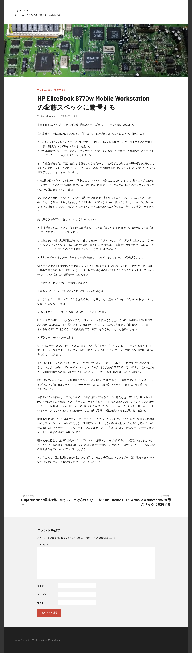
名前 (40, 585)
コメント (42, 544)
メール (41, 594)
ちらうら (25, 10)
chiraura (50, 115)
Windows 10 (43, 90)
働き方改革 (60, 90)
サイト (40, 602)
